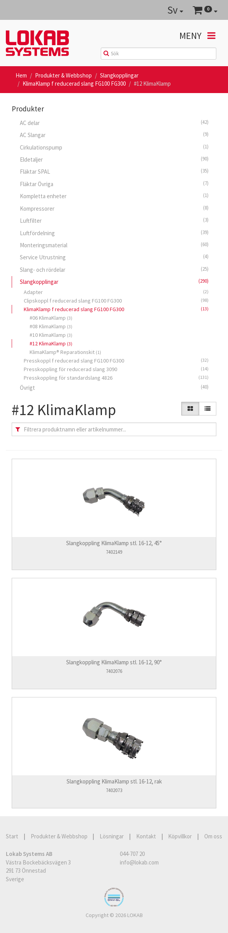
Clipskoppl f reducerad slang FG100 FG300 (116, 300)
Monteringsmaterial (114, 245)
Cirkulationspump (114, 147)
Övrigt (114, 387)
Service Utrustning (114, 257)
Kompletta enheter (114, 196)
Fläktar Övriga (114, 184)
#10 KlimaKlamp (51, 334)
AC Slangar (114, 135)
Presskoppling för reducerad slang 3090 (116, 369)
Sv (175, 9)
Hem (21, 75)
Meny (197, 36)
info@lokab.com (139, 862)
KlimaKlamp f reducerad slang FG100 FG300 (74, 83)
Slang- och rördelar (114, 269)
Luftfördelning (114, 233)
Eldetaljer (114, 159)
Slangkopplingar (119, 75)
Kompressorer (114, 208)
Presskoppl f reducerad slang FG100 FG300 (116, 360)
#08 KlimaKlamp (51, 326)
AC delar (114, 123)
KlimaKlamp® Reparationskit (65, 352)
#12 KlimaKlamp (51, 343)
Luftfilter (114, 220)
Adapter (116, 292)
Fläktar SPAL (114, 171)
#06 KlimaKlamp (51, 317)
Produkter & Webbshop (63, 75)
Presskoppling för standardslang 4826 (116, 377)
